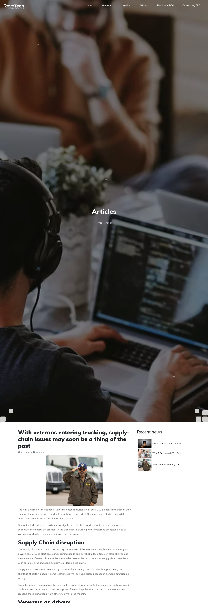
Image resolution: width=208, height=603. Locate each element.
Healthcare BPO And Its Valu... (167, 443)
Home (99, 223)
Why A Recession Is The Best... (167, 453)
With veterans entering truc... (166, 465)
